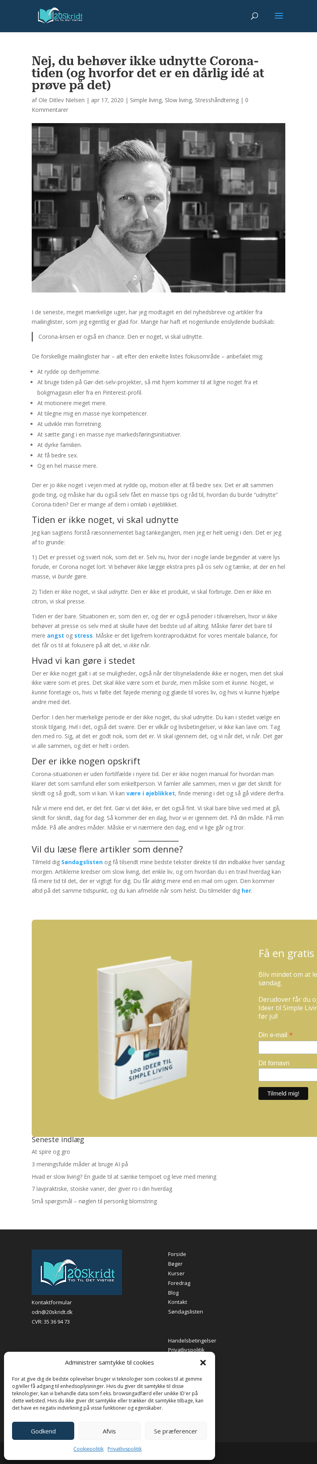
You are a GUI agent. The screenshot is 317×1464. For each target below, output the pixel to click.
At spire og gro (51, 1151)
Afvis (109, 1431)
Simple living (146, 100)
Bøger (175, 1263)
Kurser (176, 1273)
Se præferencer (175, 1431)
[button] (203, 1363)
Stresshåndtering (217, 100)
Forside (177, 1254)
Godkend (43, 1431)
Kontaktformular (52, 1302)
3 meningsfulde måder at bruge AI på (80, 1164)
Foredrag (179, 1283)
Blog (173, 1292)
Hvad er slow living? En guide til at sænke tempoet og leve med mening (124, 1176)
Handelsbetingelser (192, 1340)
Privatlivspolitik (125, 1448)
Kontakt (177, 1301)
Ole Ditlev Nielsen (62, 100)
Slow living (178, 100)
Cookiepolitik (88, 1448)
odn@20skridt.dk (52, 1312)
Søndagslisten (185, 1311)
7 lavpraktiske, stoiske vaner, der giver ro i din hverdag (102, 1188)
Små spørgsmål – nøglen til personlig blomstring (94, 1201)
